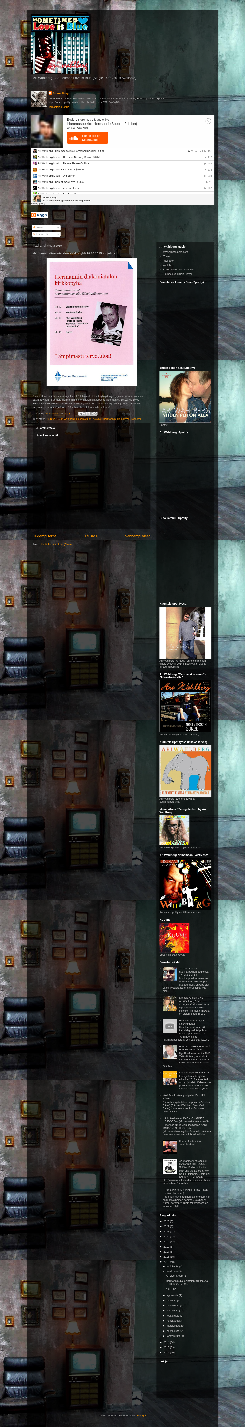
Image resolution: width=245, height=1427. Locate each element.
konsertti (136, 418)
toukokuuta (173, 1315)
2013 (166, 1347)
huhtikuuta (173, 1320)
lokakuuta (172, 1271)
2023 (166, 1221)
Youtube (167, 265)
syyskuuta (173, 1295)
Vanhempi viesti (137, 536)
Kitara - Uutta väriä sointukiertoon (190, 1143)
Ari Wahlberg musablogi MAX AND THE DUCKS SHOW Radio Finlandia (193, 1164)
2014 (166, 1342)
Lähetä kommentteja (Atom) (56, 544)
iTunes (166, 256)
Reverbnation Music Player (178, 269)
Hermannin (109, 418)
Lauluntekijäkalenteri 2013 (194, 1072)
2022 (166, 1226)
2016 (166, 1256)
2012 (166, 1352)
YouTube (171, 1288)
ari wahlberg (68, 418)
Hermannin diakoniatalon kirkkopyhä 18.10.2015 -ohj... (187, 1282)
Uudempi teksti (45, 536)
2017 (166, 1251)
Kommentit (41, 234)
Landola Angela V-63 (191, 997)
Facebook (168, 260)
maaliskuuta (174, 1325)
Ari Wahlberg (61, 93)
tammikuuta (174, 1335)
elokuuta (172, 1300)
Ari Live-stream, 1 (176, 1275)
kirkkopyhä (123, 418)
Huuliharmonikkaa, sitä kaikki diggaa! (192, 1022)
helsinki (97, 418)
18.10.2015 (52, 418)
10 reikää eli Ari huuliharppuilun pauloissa (193, 970)
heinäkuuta (173, 1305)
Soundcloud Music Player (177, 273)
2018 (166, 1246)
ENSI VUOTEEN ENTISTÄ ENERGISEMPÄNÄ (194, 1048)
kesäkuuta (173, 1310)
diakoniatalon (84, 418)
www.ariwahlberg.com (175, 251)
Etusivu (91, 536)
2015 (166, 1261)
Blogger (141, 1415)
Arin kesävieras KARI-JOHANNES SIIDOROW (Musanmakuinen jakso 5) (187, 1120)
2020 (166, 1236)
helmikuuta (173, 1330)
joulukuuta (173, 1266)
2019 (166, 1241)
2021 (166, 1231)
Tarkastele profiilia (59, 106)
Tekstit (38, 227)
